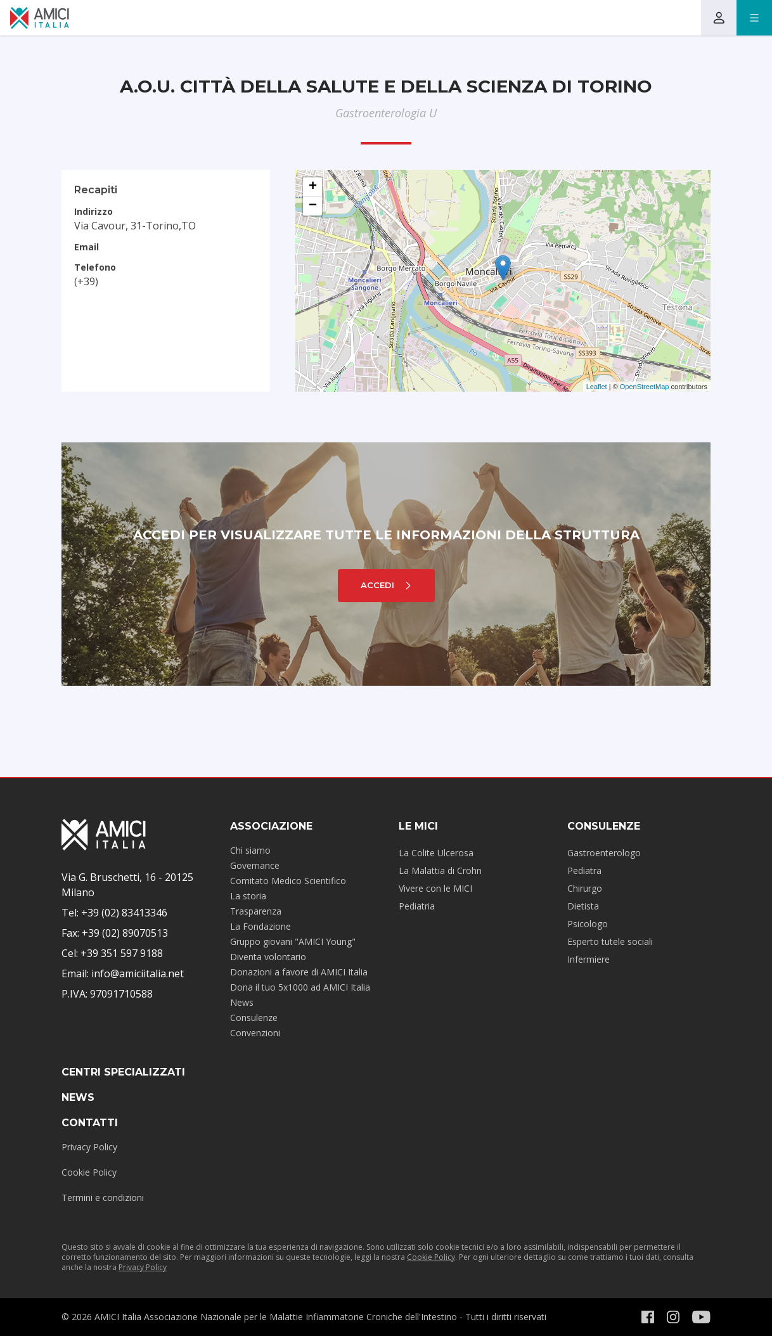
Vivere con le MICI (435, 888)
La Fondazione (260, 926)
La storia (248, 896)
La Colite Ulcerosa (436, 853)
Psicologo (587, 924)
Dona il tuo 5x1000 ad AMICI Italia (300, 987)
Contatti (89, 1123)
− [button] (313, 205)
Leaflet (596, 386)
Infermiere (588, 959)
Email (86, 247)
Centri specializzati (123, 1072)
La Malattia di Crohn (440, 870)
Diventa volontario (268, 957)
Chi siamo (250, 850)
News (242, 1002)
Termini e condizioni (102, 1197)
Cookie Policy (89, 1172)
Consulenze (254, 1018)
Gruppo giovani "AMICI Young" (293, 941)
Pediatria (417, 906)
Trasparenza (255, 911)
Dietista (583, 906)
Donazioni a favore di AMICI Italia (299, 972)
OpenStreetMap (644, 386)
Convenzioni (255, 1033)
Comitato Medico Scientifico (288, 881)
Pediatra (584, 870)
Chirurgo (584, 888)
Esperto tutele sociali (610, 941)
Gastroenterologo (604, 853)
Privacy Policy (89, 1147)
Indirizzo (93, 211)
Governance (255, 865)
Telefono (95, 267)
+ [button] (313, 186)
